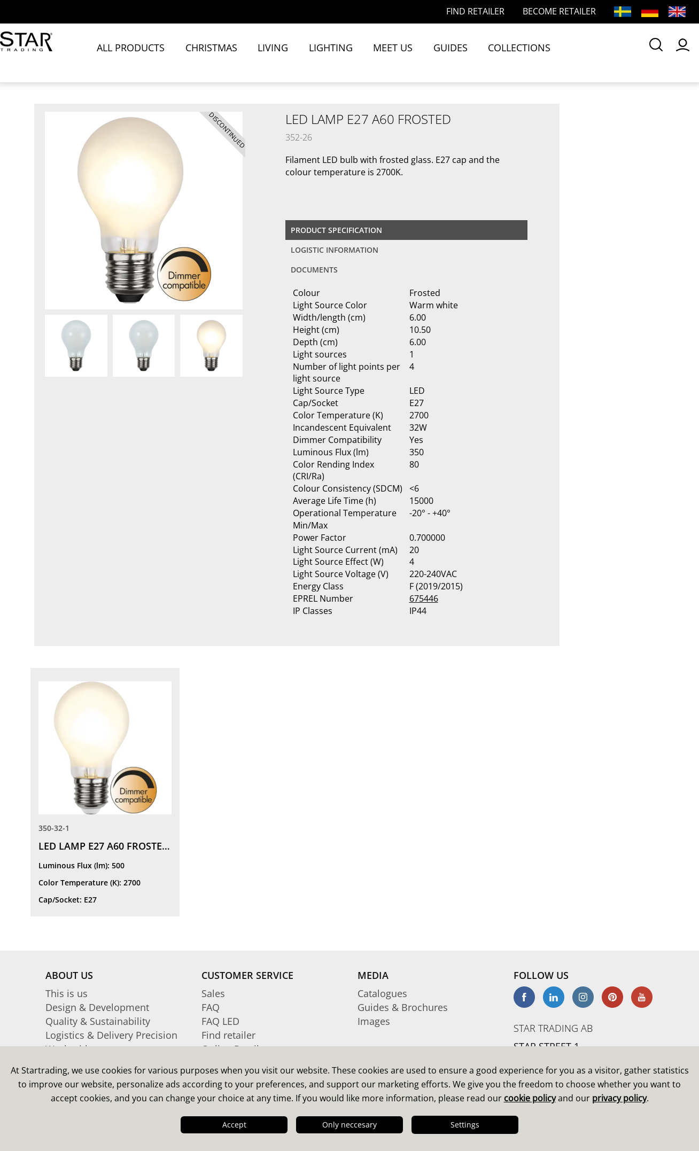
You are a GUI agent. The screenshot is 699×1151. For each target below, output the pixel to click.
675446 (423, 598)
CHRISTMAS (195, 52)
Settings (465, 1124)
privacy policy (619, 1098)
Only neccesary (349, 1124)
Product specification (336, 230)
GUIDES (377, 52)
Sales (213, 993)
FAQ (210, 1007)
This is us (66, 993)
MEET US (333, 52)
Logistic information (334, 250)
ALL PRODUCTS (130, 52)
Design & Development (97, 1007)
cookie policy (530, 1098)
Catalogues (382, 993)
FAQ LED (220, 1021)
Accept (234, 1124)
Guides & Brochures (403, 1007)
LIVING (242, 52)
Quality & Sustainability (97, 1021)
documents (314, 270)
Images (374, 1021)
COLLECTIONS (431, 52)
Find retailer (228, 1035)
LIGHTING (285, 52)
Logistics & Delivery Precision (111, 1035)
